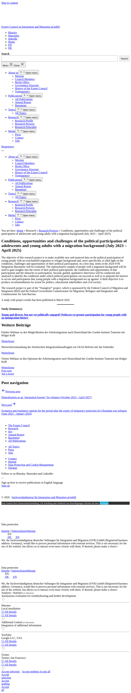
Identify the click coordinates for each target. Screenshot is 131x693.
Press (18, 134)
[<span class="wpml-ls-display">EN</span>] (10, 44)
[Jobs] (10, 452)
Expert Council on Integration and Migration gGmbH (30, 26)
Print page (6, 370)
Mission (19, 76)
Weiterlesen (7, 341)
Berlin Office (22, 82)
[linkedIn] (12, 38)
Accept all (44, 671)
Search (5, 53)
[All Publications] (17, 440)
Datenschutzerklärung (23, 531)
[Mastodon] (13, 35)
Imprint (5, 531)
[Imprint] (12, 461)
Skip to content (9, 2)
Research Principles (26, 126)
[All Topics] (14, 446)
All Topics (20, 113)
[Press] (11, 449)
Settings (104, 503)
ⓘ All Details (9, 611)
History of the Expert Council (31, 88)
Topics (11, 109)
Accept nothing (30, 671)
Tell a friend (7, 373)
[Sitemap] (12, 467)
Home (20, 230)
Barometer (21, 105)
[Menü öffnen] (2, 150)
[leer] (10, 431)
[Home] (11, 41)
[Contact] (12, 458)
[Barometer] (14, 437)
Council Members (25, 79)
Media (11, 131)
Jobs (17, 140)
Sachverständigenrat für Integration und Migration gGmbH (44, 497)
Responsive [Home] (7, 146)
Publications (15, 95)
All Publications (24, 99)
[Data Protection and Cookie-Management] (31, 464)
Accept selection (10, 671)
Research (13, 117)
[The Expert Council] (19, 425)
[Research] (13, 428)
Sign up (5, 485)
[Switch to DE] (10, 48)
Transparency (22, 91)
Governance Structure (27, 85)
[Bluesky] (12, 32)
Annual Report (23, 102)
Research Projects (24, 123)
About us (13, 72)
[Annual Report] (16, 434)
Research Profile (24, 120)
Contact (19, 137)
